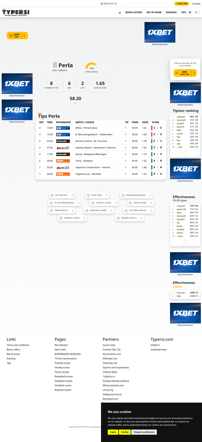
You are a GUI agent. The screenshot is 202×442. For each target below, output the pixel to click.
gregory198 (181, 209)
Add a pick (182, 3)
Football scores (63, 362)
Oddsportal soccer (112, 394)
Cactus (180, 236)
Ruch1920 (181, 293)
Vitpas (179, 212)
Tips (183, 12)
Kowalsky (180, 229)
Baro (179, 140)
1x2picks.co (109, 376)
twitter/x (155, 345)
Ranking (171, 12)
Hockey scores (62, 367)
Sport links (60, 349)
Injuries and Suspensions (116, 367)
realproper (181, 117)
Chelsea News (110, 371)
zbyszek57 (181, 219)
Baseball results (63, 389)
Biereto (180, 226)
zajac (179, 143)
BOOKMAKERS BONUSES (68, 354)
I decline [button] (124, 432)
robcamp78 (181, 120)
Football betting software (116, 380)
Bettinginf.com (110, 398)
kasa (178, 137)
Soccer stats (109, 345)
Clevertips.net (110, 362)
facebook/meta (159, 349)
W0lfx (179, 130)
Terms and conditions (18, 345)
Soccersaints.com (112, 354)
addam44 (180, 127)
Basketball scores (64, 376)
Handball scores (63, 385)
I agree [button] (113, 432)
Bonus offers (133, 12)
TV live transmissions (66, 358)
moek (180, 147)
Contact (196, 3)
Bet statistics (61, 345)
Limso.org (108, 389)
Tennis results (62, 371)
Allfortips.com (110, 358)
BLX (178, 222)
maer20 (180, 133)
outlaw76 (180, 123)
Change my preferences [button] (144, 432)
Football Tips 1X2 (111, 349)
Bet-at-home (154, 12)
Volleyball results (63, 380)
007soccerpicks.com (113, 385)
